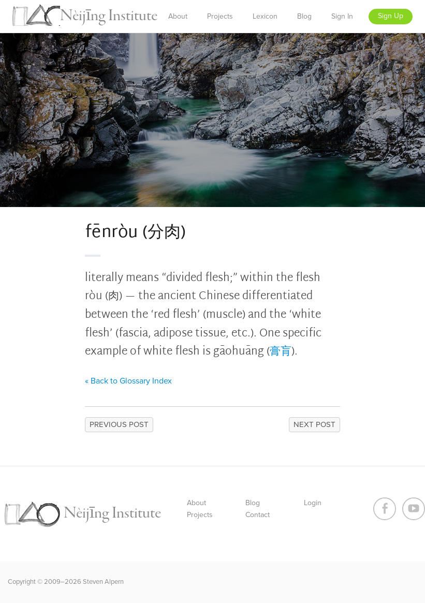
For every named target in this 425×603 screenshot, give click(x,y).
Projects (220, 16)
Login (312, 502)
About (177, 16)
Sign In (342, 16)
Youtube (413, 508)
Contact (257, 514)
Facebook (384, 508)
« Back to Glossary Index (128, 381)
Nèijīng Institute (108, 16)
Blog (304, 16)
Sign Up (390, 15)
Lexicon (265, 16)
